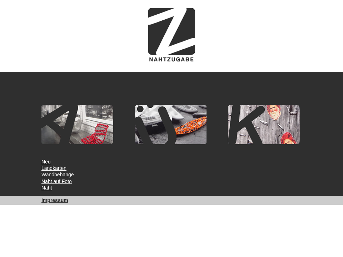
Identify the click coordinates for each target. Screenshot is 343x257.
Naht (46, 188)
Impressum (54, 200)
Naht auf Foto (56, 181)
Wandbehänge (57, 174)
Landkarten (53, 168)
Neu (46, 162)
